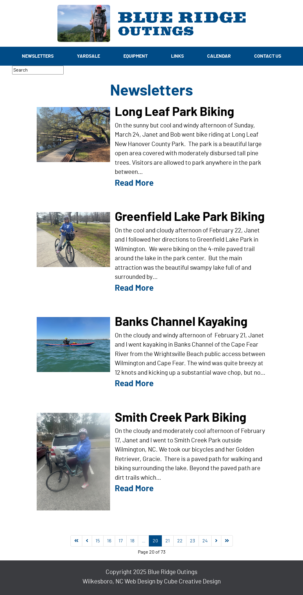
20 (155, 541)
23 (192, 541)
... (143, 541)
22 (180, 541)
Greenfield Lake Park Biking (190, 217)
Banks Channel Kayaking (181, 322)
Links (177, 56)
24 (205, 541)
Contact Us (267, 56)
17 (121, 541)
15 (98, 541)
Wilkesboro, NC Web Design (119, 581)
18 (132, 541)
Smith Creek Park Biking (180, 418)
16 (109, 541)
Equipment (135, 56)
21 (167, 541)
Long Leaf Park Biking (174, 112)
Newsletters (38, 56)
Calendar (219, 56)
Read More (134, 183)
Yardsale (88, 56)
